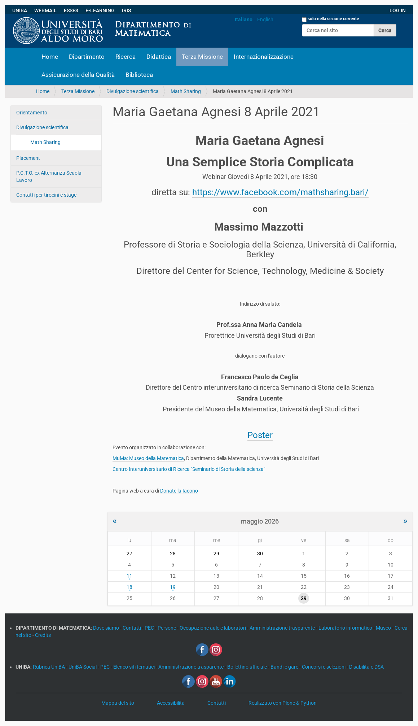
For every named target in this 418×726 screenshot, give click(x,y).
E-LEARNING (100, 10)
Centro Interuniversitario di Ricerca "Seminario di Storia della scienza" (189, 469)
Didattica (158, 56)
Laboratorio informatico (345, 628)
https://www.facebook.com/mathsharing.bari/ (280, 192)
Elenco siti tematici (134, 667)
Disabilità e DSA (366, 667)
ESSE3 (71, 10)
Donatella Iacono (179, 491)
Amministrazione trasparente (283, 628)
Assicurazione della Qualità (78, 74)
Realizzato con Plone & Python (282, 703)
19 (173, 587)
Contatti (132, 628)
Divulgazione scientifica (132, 91)
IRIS (126, 10)
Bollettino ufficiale (247, 667)
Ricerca (125, 56)
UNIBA (19, 10)
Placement (28, 158)
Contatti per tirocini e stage (46, 195)
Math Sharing (186, 91)
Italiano (243, 19)
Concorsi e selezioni (324, 667)
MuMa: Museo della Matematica (148, 458)
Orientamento (31, 112)
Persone (167, 628)
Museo (384, 628)
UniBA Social (83, 667)
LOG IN (398, 10)
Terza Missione (202, 56)
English (265, 19)
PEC (150, 628)
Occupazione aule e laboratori (213, 628)
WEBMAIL (45, 10)
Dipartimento (87, 56)
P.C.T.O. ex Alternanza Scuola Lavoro (49, 176)
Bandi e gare (284, 667)
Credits (43, 635)
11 (129, 576)
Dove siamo (106, 628)
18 (129, 587)
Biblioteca (139, 74)
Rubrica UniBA (49, 667)
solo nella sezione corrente (333, 18)
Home (49, 56)
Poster (260, 435)
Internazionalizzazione (264, 56)
